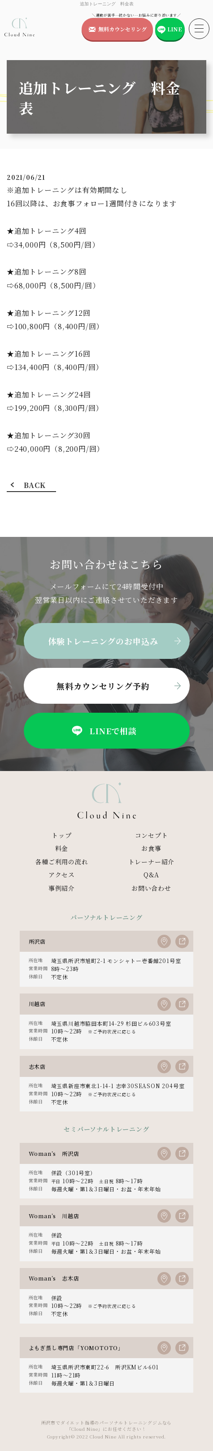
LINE (174, 29)
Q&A (151, 874)
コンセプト (151, 835)
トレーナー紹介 (151, 861)
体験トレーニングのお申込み (103, 641)
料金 (62, 848)
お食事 (151, 848)
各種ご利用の (61, 862)
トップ (61, 835)
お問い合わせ (151, 888)
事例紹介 (61, 888)
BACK (34, 485)
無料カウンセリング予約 (103, 686)
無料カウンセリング (122, 29)
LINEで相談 (103, 730)
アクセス (61, 874)
